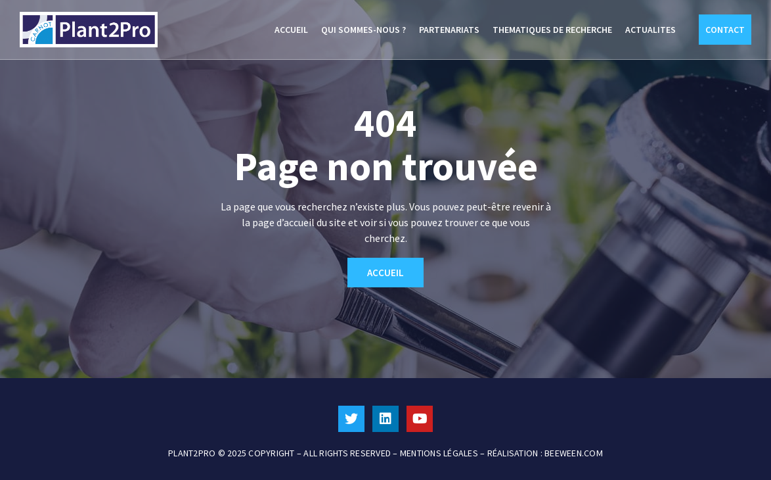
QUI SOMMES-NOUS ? (363, 30)
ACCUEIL (291, 30)
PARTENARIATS (449, 30)
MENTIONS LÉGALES (439, 453)
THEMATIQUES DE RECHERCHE (552, 30)
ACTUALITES (650, 30)
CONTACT (725, 30)
